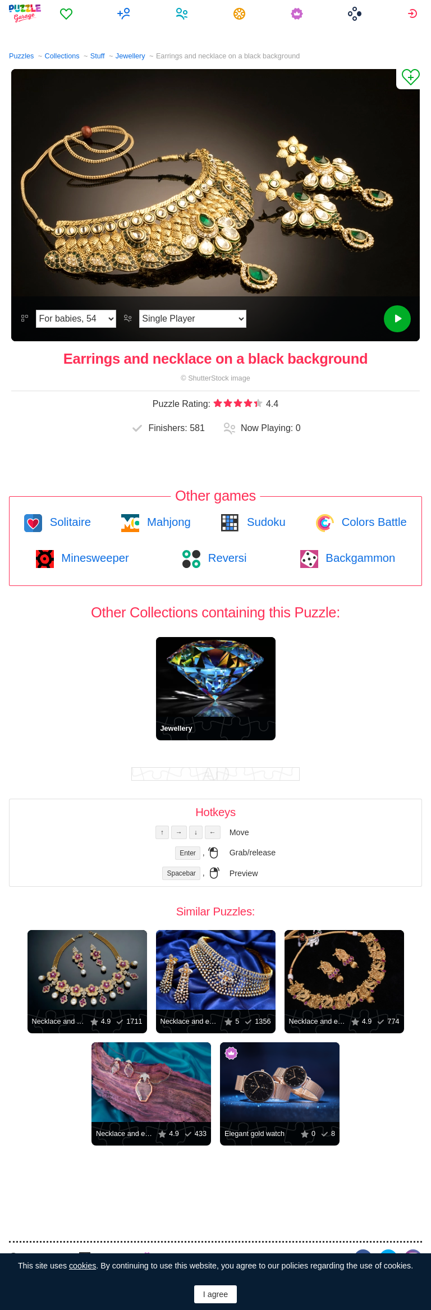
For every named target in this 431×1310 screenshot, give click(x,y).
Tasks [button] (241, 13)
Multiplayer (125, 13)
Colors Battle (372, 522)
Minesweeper (93, 558)
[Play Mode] (192, 319)
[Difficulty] (76, 319)
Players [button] (183, 13)
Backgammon (359, 558)
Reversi (225, 558)
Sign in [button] (414, 13)
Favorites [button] (67, 13)
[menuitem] (67, 13)
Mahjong (167, 522)
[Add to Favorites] (408, 79)
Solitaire (69, 522)
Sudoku (264, 522)
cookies (82, 1265)
